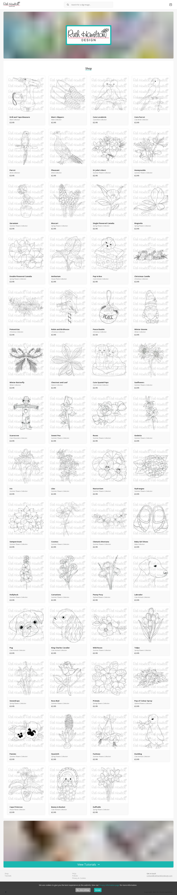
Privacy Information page (109, 885)
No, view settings (83, 890)
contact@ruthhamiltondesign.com (159, 876)
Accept (97, 890)
